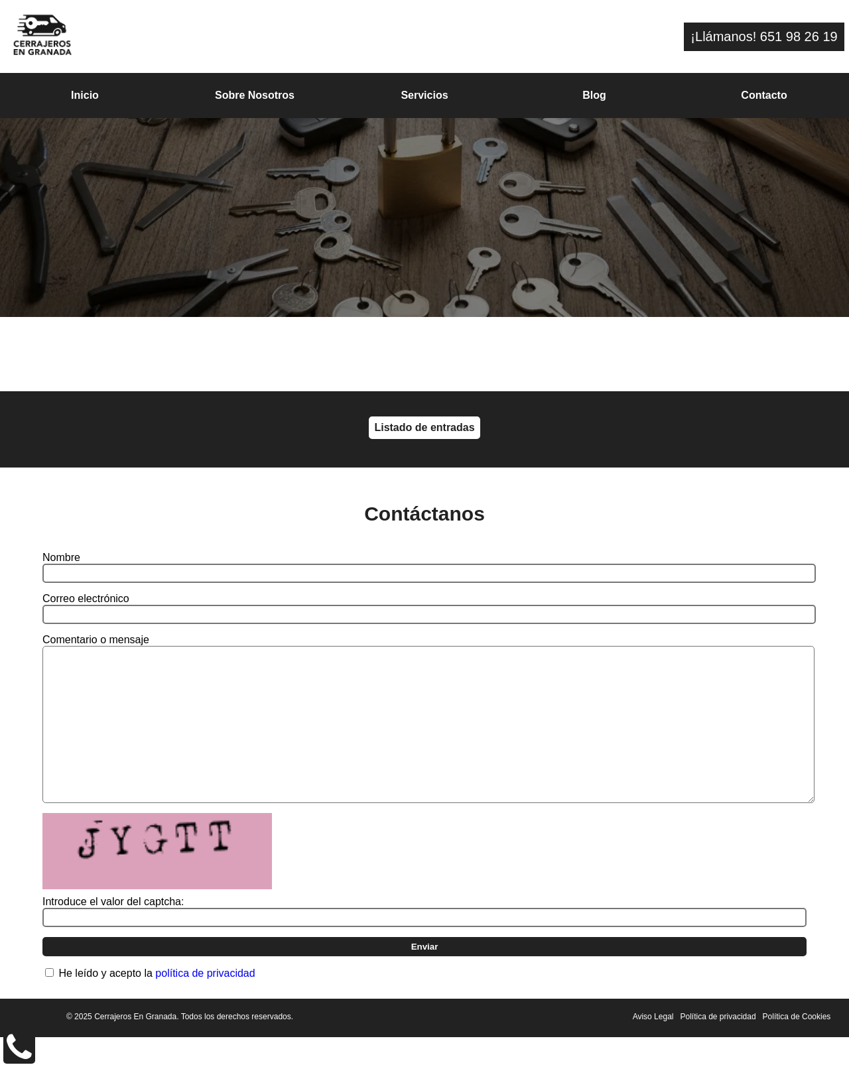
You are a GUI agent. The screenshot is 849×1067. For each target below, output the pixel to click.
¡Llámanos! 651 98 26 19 (763, 36)
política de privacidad (205, 1003)
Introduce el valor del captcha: (113, 931)
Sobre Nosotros (254, 95)
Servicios (424, 95)
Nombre (61, 557)
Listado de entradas (424, 427)
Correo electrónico (85, 598)
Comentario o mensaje (95, 639)
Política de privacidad (718, 1046)
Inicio (85, 95)
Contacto (764, 95)
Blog (594, 95)
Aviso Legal (653, 1046)
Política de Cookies (797, 1046)
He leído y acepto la (156, 1003)
